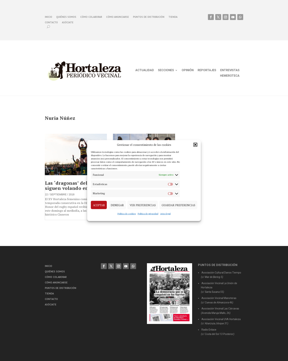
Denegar (117, 205)
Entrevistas (230, 70)
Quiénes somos (66, 17)
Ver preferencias (143, 205)
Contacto (51, 22)
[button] (195, 145)
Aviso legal (165, 213)
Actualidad (144, 70)
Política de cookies (127, 213)
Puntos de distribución (148, 17)
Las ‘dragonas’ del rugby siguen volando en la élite (76, 185)
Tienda (172, 17)
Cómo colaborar (91, 17)
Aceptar (99, 205)
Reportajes (207, 70)
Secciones (166, 70)
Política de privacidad (148, 213)
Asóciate (67, 22)
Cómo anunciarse (117, 17)
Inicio (48, 17)
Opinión (188, 70)
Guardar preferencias (178, 205)
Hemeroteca (230, 75)
